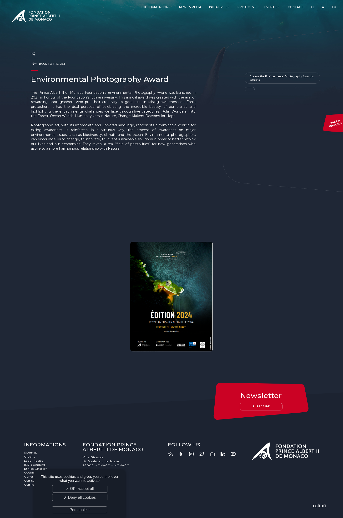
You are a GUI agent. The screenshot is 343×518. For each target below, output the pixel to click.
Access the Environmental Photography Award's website (282, 78)
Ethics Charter (35, 468)
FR (334, 7)
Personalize (80, 510)
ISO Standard (34, 464)
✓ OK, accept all (80, 489)
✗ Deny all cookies (80, 497)
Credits (29, 456)
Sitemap (30, 452)
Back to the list (48, 63)
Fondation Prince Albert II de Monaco (36, 17)
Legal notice (33, 460)
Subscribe (261, 406)
